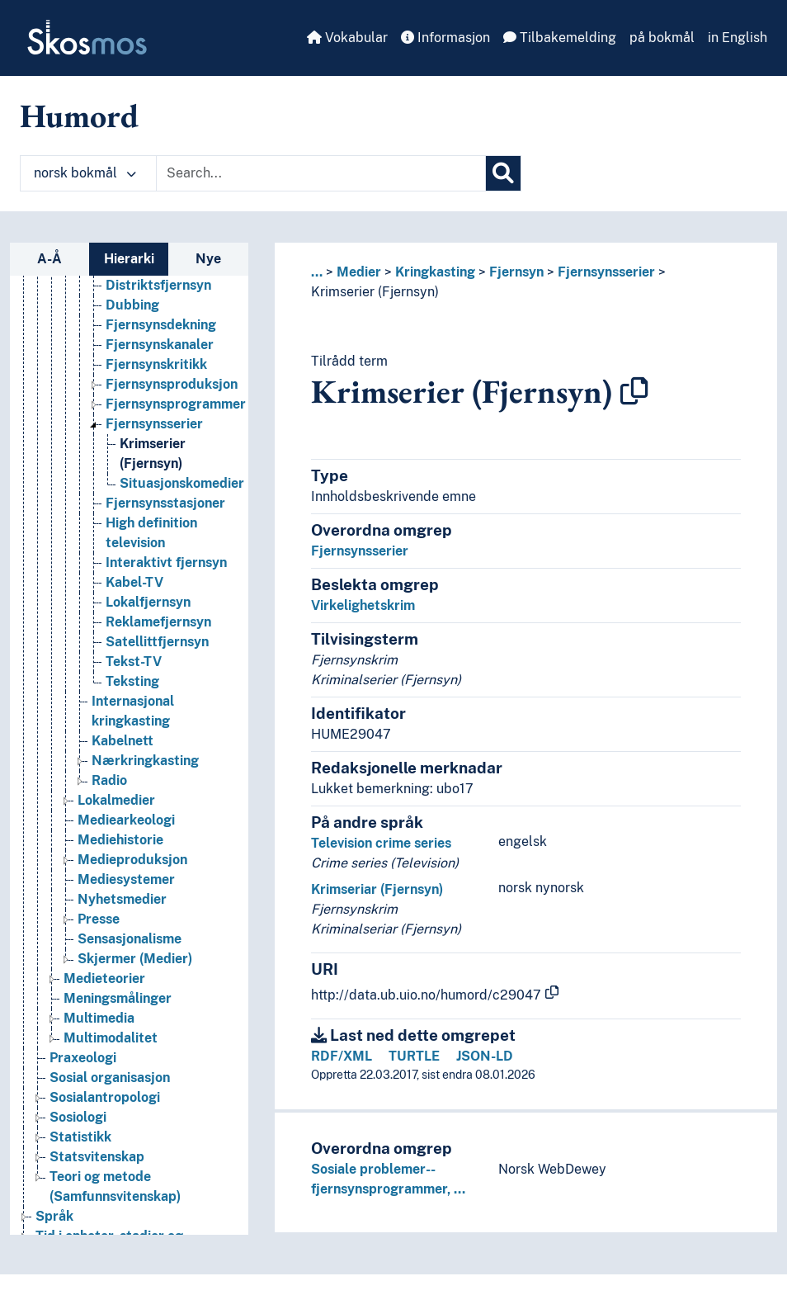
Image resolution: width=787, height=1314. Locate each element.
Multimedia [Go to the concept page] (99, 1018)
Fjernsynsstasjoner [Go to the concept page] (165, 503)
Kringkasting (435, 272)
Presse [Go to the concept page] (99, 919)
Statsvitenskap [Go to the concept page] (96, 1157)
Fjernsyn (516, 272)
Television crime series (381, 843)
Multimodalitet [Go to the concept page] (111, 1038)
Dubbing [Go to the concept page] (132, 305)
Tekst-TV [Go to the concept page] (134, 661)
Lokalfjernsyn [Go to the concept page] (148, 602)
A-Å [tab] (49, 259)
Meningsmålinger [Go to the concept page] (118, 998)
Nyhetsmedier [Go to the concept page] (122, 899)
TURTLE (414, 1056)
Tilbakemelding (559, 37)
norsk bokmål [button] (85, 173)
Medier (359, 272)
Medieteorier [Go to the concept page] (104, 978)
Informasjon (445, 37)
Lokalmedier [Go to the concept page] (116, 800)
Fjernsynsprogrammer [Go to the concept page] (176, 404)
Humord (79, 115)
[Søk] (503, 173)
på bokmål (662, 37)
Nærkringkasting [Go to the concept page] (145, 760)
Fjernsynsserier (606, 272)
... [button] (317, 272)
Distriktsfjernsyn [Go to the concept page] (158, 285)
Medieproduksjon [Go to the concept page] (132, 859)
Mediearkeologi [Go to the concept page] (126, 820)
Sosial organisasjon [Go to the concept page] (109, 1077)
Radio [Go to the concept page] (109, 780)
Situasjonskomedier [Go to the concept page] (182, 483)
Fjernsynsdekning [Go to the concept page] (161, 325)
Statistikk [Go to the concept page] (80, 1137)
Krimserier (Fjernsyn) (375, 292)
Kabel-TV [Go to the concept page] (134, 582)
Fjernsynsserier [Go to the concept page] (154, 424)
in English (737, 37)
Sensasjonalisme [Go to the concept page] (129, 939)
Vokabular (347, 37)
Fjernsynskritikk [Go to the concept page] (156, 364)
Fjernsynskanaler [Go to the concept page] (160, 344)
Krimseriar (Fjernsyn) (377, 889)
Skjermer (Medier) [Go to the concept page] (135, 959)
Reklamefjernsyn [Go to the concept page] (158, 622)
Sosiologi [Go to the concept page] (77, 1117)
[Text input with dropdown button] (321, 173)
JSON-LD (484, 1056)
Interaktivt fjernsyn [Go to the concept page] (166, 562)
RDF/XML (341, 1056)
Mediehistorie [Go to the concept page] (120, 840)
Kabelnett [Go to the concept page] (122, 741)
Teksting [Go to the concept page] (132, 681)
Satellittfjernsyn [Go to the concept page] (157, 642)
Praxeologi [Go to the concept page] (82, 1058)
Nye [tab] (208, 259)
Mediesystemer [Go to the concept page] (126, 879)
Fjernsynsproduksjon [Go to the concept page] (172, 384)
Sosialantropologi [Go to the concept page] (104, 1097)
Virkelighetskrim (363, 605)
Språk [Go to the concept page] (54, 1216)
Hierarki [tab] (129, 259)
